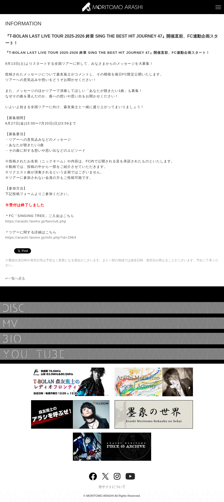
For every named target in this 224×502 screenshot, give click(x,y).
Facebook (93, 475)
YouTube (112, 354)
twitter (105, 476)
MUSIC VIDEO (112, 323)
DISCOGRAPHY (112, 308)
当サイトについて (112, 487)
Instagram (117, 476)
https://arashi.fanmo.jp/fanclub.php (35, 221)
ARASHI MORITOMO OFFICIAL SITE (112, 7)
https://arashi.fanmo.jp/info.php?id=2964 (40, 237)
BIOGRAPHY (112, 338)
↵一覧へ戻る (15, 278)
